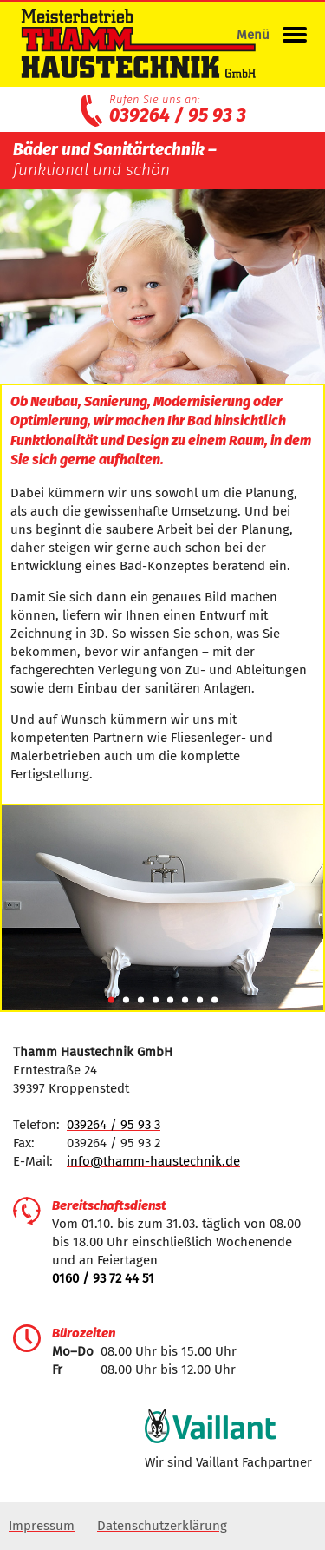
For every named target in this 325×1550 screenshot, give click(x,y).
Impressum (42, 1526)
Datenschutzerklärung (162, 1526)
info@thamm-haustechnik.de (153, 1161)
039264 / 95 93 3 (177, 115)
